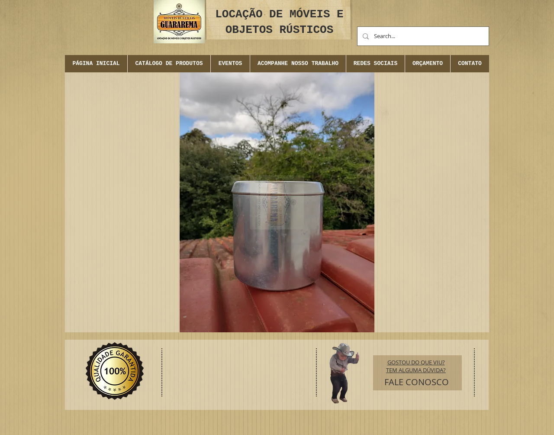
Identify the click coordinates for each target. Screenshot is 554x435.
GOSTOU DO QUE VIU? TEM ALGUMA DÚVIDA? (416, 366)
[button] (230, 63)
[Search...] (422, 36)
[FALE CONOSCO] (416, 382)
